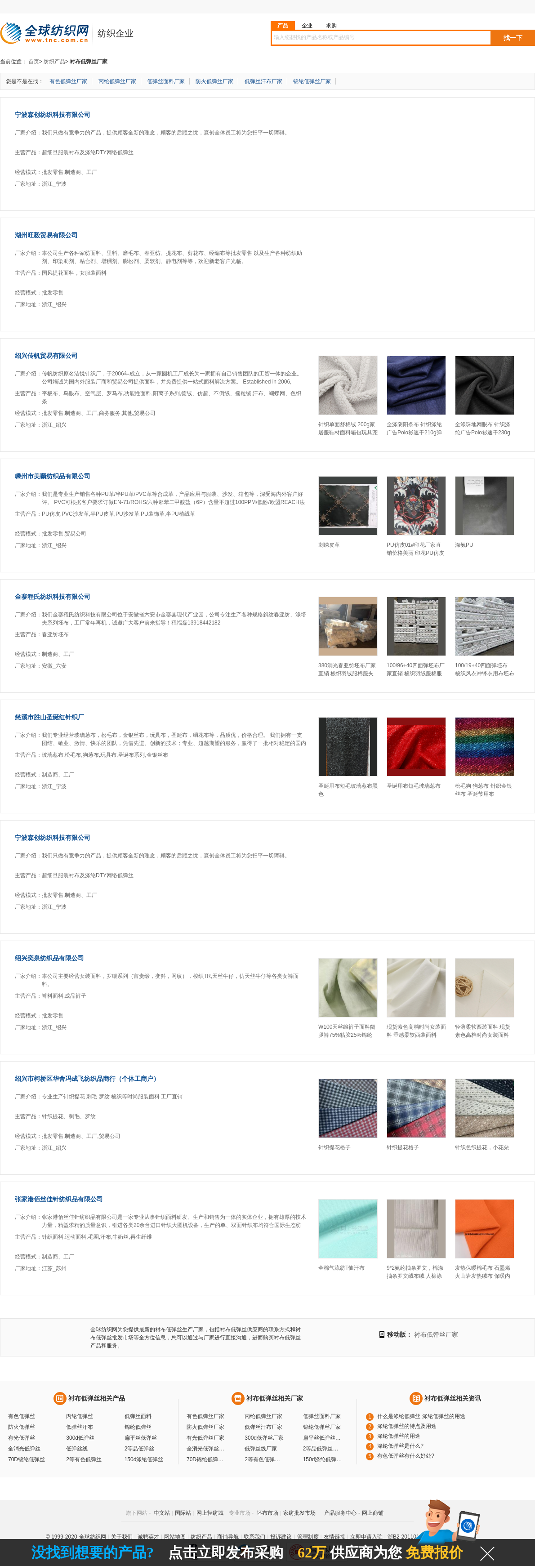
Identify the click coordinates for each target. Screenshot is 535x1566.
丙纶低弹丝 (79, 1416)
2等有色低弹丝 (84, 1459)
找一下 (513, 37)
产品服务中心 (340, 1513)
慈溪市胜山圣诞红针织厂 (49, 717)
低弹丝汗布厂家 (263, 81)
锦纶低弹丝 (138, 1427)
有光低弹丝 (21, 1438)
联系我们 (254, 1537)
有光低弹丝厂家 (205, 1438)
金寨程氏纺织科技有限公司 (52, 596)
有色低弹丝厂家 (68, 81)
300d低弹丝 (80, 1438)
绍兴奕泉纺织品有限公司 (49, 958)
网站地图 (175, 1537)
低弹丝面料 (138, 1416)
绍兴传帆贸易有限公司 (46, 355)
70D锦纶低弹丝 (26, 1459)
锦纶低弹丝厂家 (312, 81)
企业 (307, 25)
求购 (331, 25)
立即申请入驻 (366, 1537)
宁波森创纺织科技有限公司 (52, 114)
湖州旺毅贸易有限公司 (46, 235)
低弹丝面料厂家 (166, 81)
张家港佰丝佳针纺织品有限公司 (59, 1199)
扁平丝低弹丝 (141, 1438)
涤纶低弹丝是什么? (400, 1446)
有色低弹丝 (21, 1416)
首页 (33, 61)
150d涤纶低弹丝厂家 (323, 1459)
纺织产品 (54, 61)
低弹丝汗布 (79, 1427)
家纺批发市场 (299, 1513)
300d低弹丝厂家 (264, 1438)
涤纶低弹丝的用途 (398, 1436)
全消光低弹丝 (24, 1449)
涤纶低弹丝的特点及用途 (407, 1426)
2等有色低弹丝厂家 (265, 1459)
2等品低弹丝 (140, 1449)
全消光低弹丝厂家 (207, 1449)
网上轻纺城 (209, 1513)
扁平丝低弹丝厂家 (323, 1438)
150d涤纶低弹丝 (144, 1459)
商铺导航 (228, 1537)
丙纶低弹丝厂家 (117, 81)
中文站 (162, 1513)
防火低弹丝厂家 (214, 81)
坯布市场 (267, 1513)
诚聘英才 (148, 1537)
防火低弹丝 (21, 1427)
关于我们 (122, 1537)
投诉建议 (281, 1537)
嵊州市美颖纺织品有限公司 (52, 476)
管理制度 (308, 1537)
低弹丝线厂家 (261, 1449)
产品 (282, 25)
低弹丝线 (77, 1449)
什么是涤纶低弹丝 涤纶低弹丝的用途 (421, 1416)
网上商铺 (372, 1513)
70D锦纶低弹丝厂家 (207, 1459)
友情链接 (334, 1537)
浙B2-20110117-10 (410, 1537)
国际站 (183, 1513)
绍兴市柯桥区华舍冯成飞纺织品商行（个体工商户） (87, 1078)
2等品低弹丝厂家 (323, 1449)
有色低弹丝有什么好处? (405, 1456)
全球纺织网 (92, 1537)
